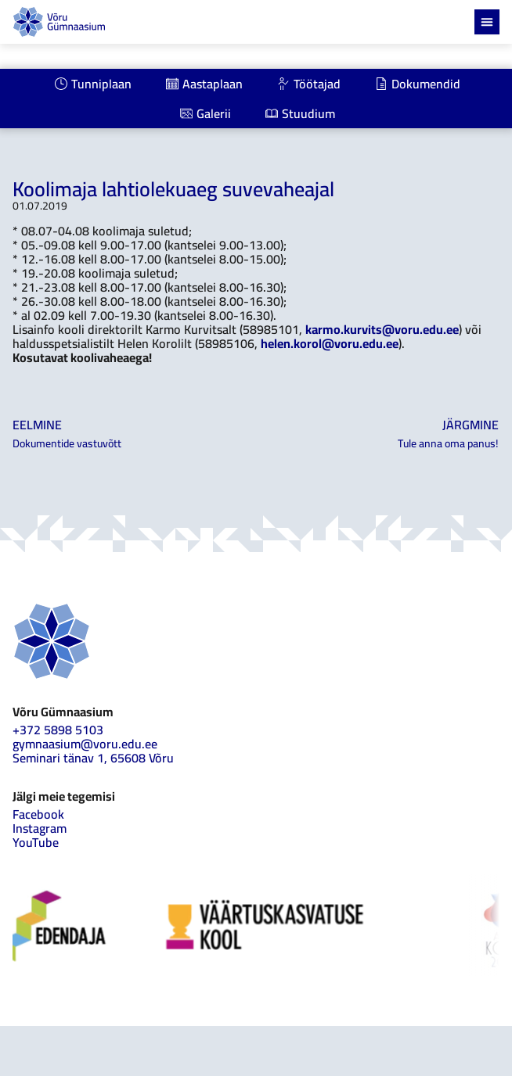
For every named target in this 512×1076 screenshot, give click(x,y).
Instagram (40, 828)
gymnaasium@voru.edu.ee (85, 743)
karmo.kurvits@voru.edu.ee (382, 329)
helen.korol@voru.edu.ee (329, 343)
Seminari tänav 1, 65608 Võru (93, 757)
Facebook (38, 814)
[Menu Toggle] (486, 21)
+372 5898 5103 (58, 729)
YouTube (36, 842)
